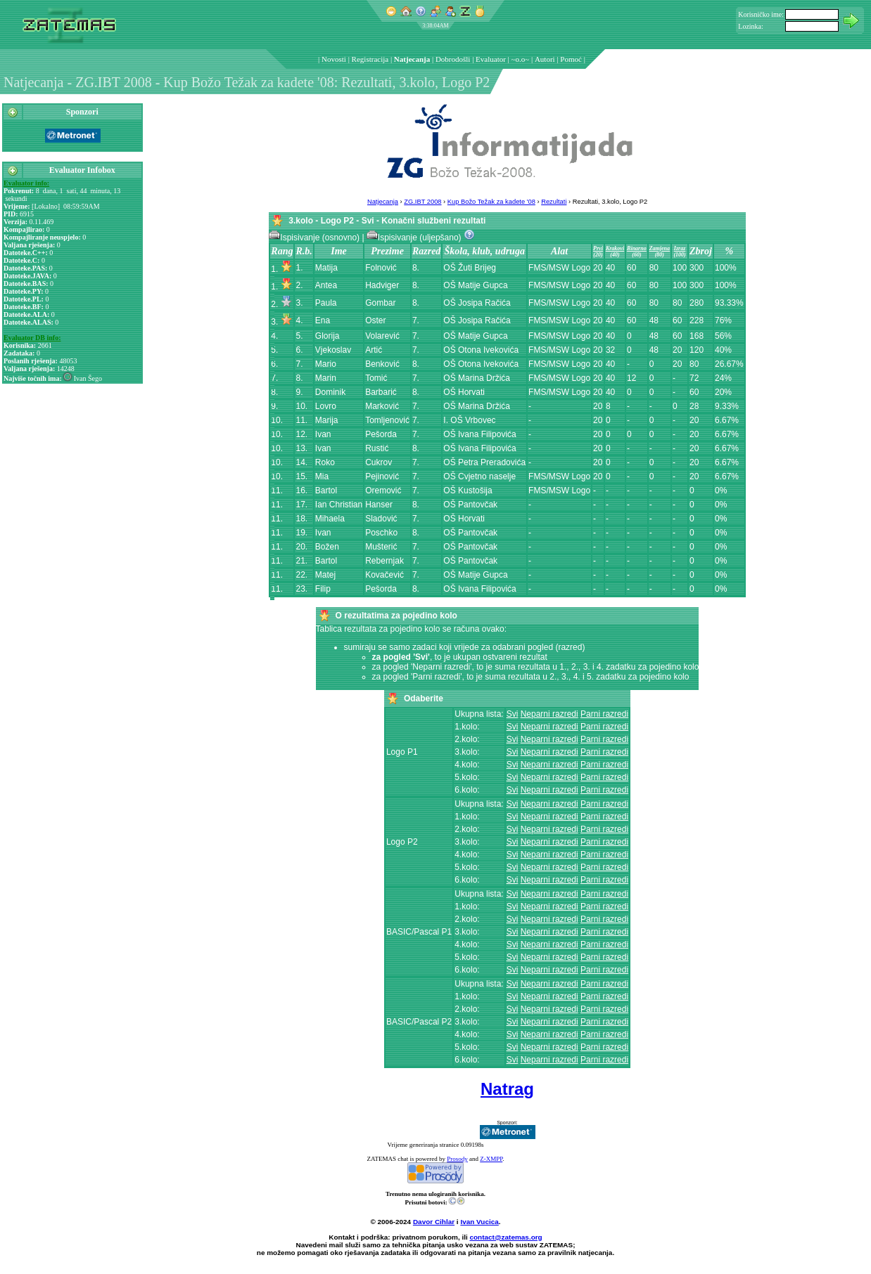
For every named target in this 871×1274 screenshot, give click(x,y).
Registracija (370, 59)
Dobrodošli (453, 59)
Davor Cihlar (433, 1222)
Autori (545, 59)
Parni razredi (604, 714)
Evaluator (491, 59)
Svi (513, 714)
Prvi (598, 248)
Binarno (637, 248)
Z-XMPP (491, 1158)
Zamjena (659, 248)
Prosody (457, 1158)
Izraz (679, 248)
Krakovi (615, 248)
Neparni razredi (549, 714)
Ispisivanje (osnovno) (315, 237)
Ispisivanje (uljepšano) (415, 237)
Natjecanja (412, 59)
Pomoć (571, 59)
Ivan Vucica (479, 1222)
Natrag (507, 1088)
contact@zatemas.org (506, 1237)
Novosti (334, 59)
